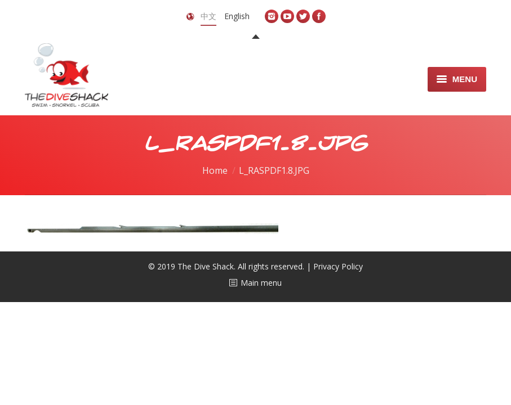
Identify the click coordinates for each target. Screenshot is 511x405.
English (237, 16)
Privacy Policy (338, 266)
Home (215, 170)
